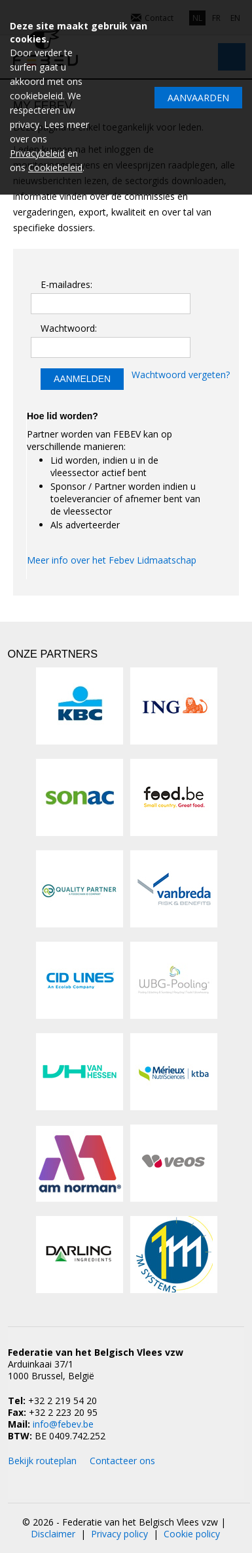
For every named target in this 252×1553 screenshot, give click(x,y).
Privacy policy (119, 1534)
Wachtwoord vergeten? (181, 374)
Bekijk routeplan (42, 1460)
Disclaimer (53, 1534)
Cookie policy (192, 1534)
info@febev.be (63, 1424)
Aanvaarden (198, 97)
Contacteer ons (122, 1460)
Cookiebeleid (55, 167)
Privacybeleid (37, 153)
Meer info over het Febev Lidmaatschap (111, 560)
